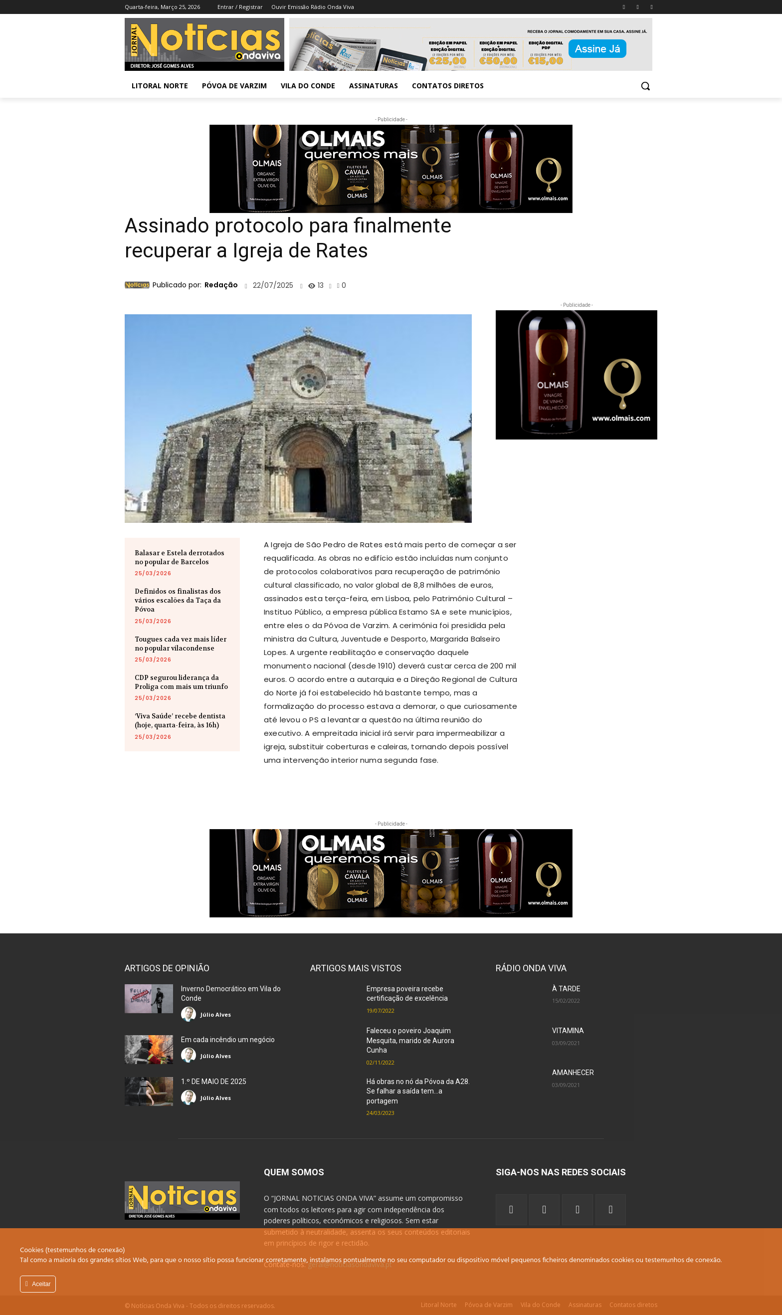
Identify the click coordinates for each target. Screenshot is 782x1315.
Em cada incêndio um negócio (228, 1040)
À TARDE (566, 989)
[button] (645, 86)
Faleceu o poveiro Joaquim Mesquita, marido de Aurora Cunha (410, 1040)
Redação (221, 284)
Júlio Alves (215, 1014)
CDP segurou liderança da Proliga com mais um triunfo (181, 682)
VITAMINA (568, 1031)
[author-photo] (190, 1014)
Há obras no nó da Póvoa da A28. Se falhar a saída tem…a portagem (418, 1091)
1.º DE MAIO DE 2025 (213, 1082)
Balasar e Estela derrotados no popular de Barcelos (179, 557)
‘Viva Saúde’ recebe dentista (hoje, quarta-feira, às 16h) (180, 720)
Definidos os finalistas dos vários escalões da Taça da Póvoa (178, 600)
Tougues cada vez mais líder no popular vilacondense (180, 644)
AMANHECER (573, 1073)
